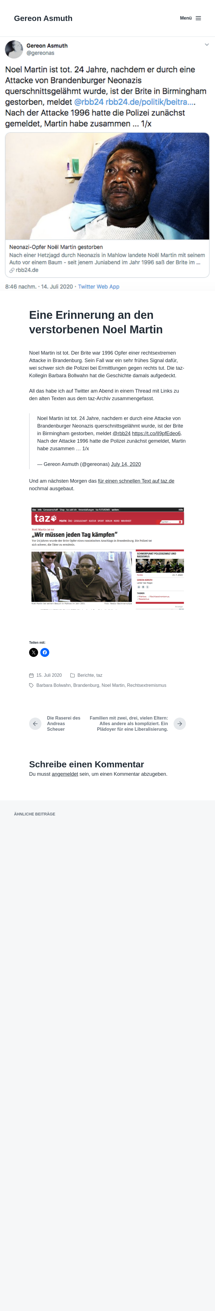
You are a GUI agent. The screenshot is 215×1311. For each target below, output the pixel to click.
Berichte (86, 675)
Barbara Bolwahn (53, 685)
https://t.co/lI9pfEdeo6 (156, 433)
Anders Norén (118, 1299)
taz (99, 675)
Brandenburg (86, 685)
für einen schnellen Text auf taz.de (136, 481)
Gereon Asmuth (43, 18)
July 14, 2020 (126, 464)
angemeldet (65, 774)
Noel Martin (113, 685)
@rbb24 (121, 433)
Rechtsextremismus (146, 685)
